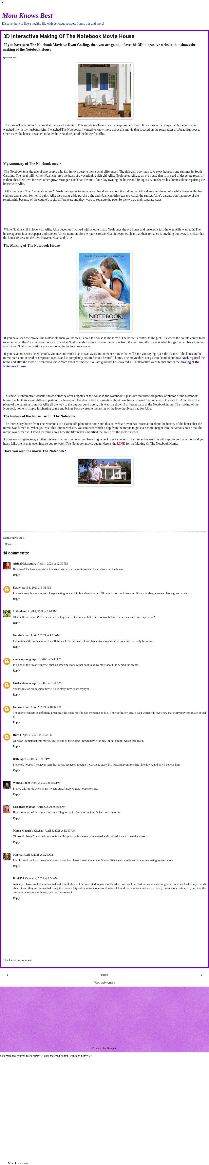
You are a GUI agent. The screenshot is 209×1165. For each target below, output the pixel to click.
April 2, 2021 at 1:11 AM (45, 635)
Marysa (17, 854)
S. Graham (19, 611)
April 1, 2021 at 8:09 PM (42, 611)
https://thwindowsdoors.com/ (90, 888)
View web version (104, 982)
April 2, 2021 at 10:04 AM (46, 707)
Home (104, 974)
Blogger (111, 1048)
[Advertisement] (101, 148)
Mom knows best (18, 1163)
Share (8, 544)
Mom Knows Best (27, 15)
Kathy (17, 587)
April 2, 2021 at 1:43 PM (45, 782)
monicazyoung (22, 659)
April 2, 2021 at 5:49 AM (46, 659)
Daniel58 (18, 878)
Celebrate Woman (24, 806)
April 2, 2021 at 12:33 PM (37, 735)
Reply (16, 574)
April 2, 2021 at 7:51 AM (46, 683)
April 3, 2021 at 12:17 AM (60, 830)
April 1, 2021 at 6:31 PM (36, 587)
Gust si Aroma (22, 683)
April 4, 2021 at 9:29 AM (38, 854)
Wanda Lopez (21, 782)
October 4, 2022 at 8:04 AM (41, 878)
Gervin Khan (21, 707)
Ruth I (17, 735)
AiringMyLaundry (24, 563)
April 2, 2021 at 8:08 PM (51, 806)
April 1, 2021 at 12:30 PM (52, 563)
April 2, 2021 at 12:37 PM (35, 759)
